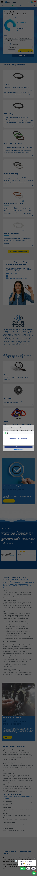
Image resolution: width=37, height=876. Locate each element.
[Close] (31, 433)
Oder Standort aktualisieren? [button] (11, 442)
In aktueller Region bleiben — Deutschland (18, 438)
